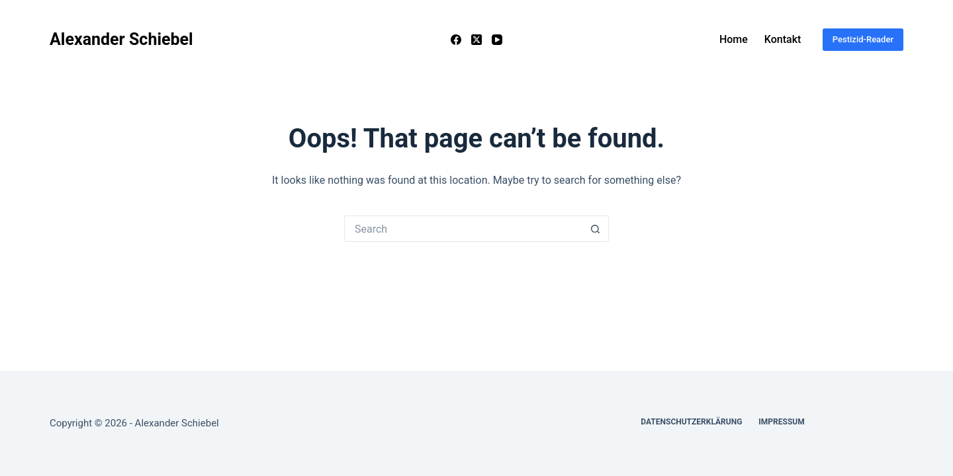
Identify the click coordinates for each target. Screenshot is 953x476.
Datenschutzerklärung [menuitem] (691, 421)
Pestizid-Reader (863, 39)
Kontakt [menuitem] (782, 39)
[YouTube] (497, 39)
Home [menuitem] (733, 39)
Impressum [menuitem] (781, 421)
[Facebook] (456, 39)
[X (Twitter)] (476, 39)
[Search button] (595, 229)
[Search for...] (463, 229)
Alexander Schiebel (121, 39)
